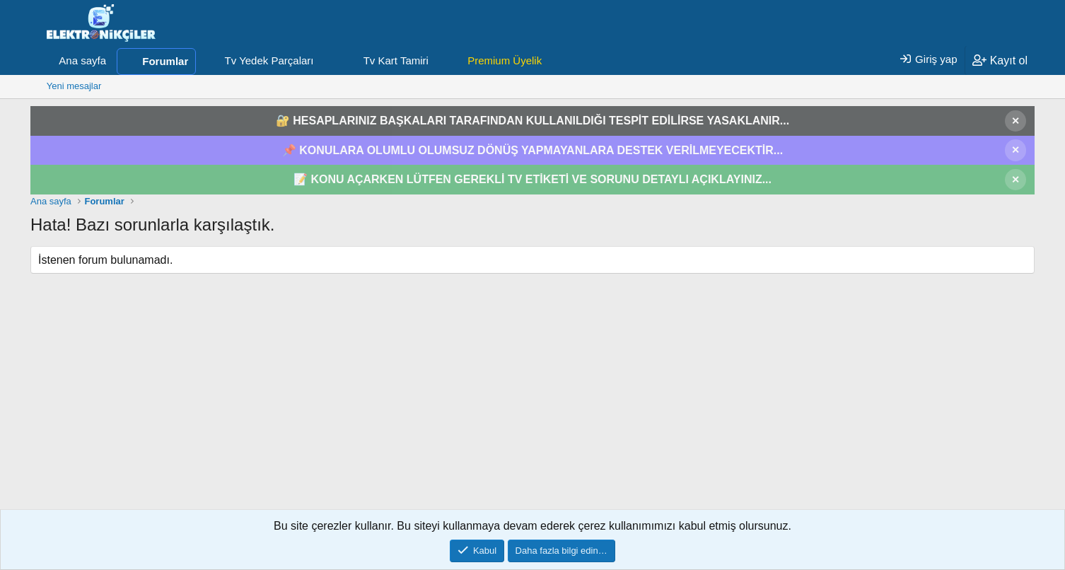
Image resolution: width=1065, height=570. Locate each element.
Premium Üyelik (504, 60)
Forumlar (165, 61)
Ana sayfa (82, 60)
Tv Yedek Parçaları (269, 60)
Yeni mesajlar (74, 86)
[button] (324, 61)
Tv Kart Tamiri (396, 60)
